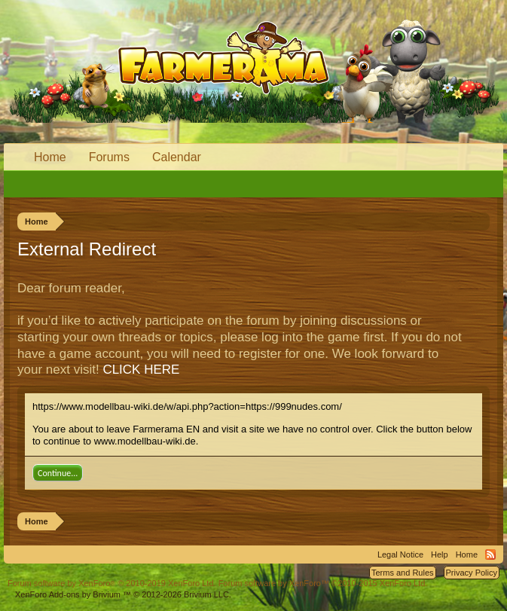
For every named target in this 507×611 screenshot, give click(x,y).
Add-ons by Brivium (123, 594)
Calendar (176, 157)
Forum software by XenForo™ (323, 583)
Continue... (58, 473)
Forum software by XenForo (112, 583)
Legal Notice (400, 554)
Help (439, 554)
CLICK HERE (140, 369)
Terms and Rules (402, 572)
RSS (490, 554)
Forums (109, 157)
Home (50, 157)
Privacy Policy (471, 572)
